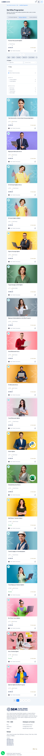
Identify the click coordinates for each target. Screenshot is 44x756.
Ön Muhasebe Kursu (13, 384)
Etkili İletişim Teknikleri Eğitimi (15, 518)
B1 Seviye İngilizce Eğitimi (14, 218)
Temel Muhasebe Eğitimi (14, 418)
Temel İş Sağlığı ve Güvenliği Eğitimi (16, 551)
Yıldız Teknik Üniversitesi (15, 72)
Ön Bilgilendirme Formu (27, 726)
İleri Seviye (12, 87)
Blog (8, 724)
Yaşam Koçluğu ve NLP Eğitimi (15, 284)
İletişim (8, 728)
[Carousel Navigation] (22, 54)
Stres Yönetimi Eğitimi (13, 651)
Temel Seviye (12, 91)
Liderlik (13, 57)
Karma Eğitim (12, 92)
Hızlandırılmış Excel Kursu (14, 484)
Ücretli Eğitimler (13, 81)
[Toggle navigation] (42, 2)
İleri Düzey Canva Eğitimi (14, 618)
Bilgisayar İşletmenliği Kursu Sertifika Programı (19, 318)
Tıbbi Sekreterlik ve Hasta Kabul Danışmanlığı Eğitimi (20, 118)
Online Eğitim (19, 754)
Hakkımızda (9, 726)
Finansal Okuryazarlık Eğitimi (15, 40)
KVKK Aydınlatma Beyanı (28, 724)
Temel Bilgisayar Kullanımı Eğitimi (16, 584)
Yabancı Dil (24, 57)
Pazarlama (18, 57)
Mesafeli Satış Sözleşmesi (28, 728)
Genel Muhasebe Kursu (13, 351)
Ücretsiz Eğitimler (13, 79)
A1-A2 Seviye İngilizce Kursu (15, 184)
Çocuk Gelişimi (31, 57)
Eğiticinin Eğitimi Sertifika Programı (16, 684)
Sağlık (9, 57)
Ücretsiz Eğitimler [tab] (33, 17)
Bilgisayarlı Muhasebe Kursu (15, 151)
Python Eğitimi (11, 451)
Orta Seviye (12, 89)
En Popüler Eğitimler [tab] (13, 17)
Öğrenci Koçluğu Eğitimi (14, 251)
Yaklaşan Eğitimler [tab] (23, 17)
